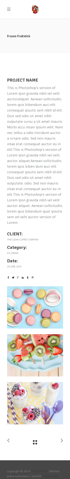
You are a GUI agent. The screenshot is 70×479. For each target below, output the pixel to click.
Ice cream (12, 253)
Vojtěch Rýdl (50, 476)
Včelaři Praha (39, 471)
